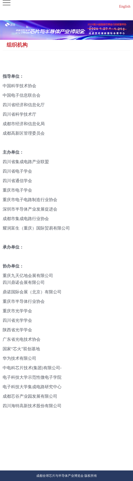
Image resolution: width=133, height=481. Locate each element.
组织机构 (17, 45)
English (124, 6)
